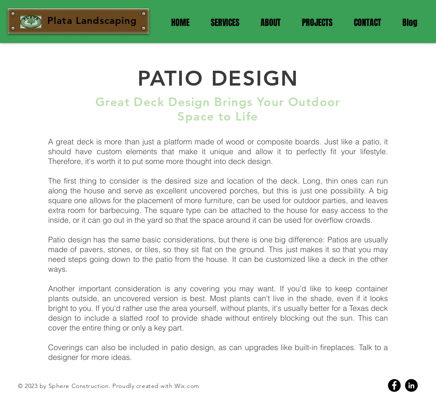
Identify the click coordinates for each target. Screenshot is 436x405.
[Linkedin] (411, 385)
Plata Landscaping (92, 20)
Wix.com (187, 386)
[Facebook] (394, 385)
